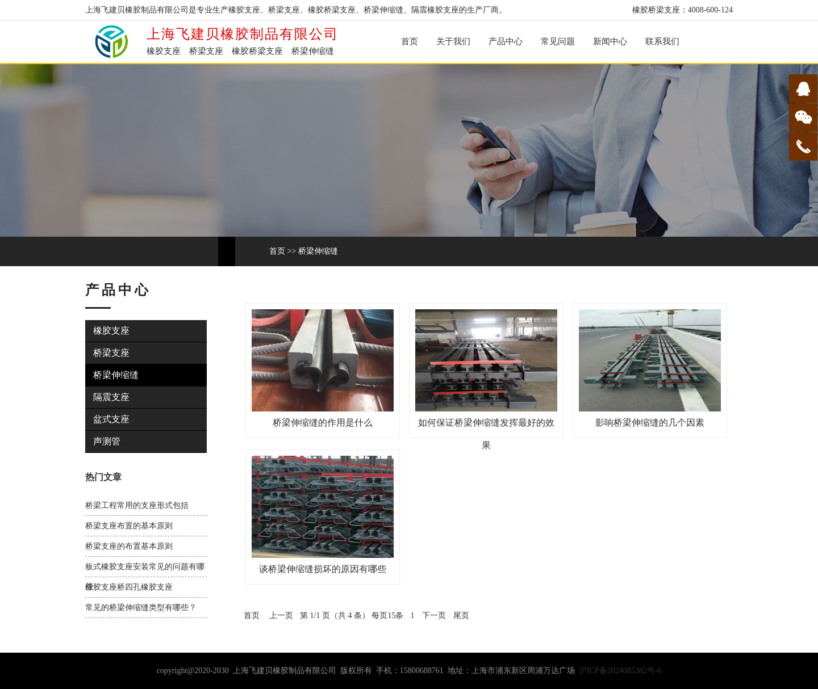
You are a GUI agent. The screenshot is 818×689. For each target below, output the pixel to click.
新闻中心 (610, 41)
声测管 (106, 441)
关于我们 (453, 41)
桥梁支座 (111, 353)
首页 (409, 41)
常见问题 (558, 41)
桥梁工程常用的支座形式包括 (137, 505)
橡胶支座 (111, 330)
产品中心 (506, 41)
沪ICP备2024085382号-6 (620, 670)
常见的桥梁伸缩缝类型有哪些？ (141, 607)
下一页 (434, 615)
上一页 (281, 615)
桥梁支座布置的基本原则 (129, 526)
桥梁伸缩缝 (318, 251)
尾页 (461, 615)
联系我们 (662, 41)
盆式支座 (111, 419)
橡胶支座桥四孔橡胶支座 (129, 587)
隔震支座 (111, 397)
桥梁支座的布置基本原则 (129, 546)
